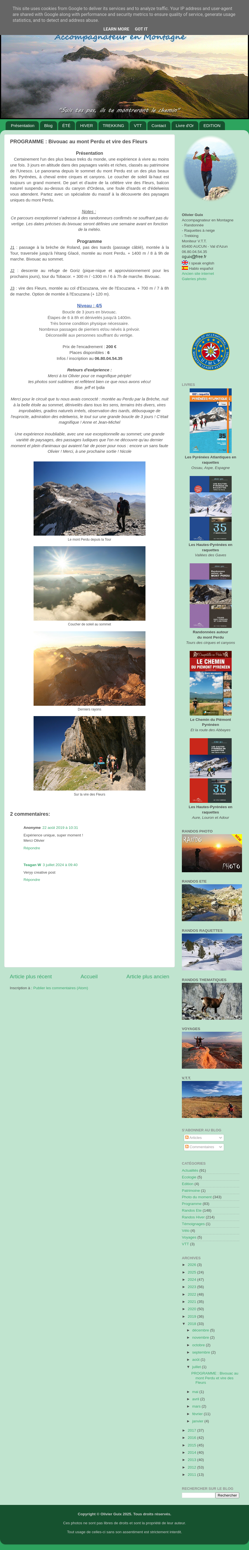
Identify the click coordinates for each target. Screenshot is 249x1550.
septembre (201, 1352)
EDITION (211, 125)
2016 (192, 1438)
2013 (192, 1460)
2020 (192, 1309)
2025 (192, 1272)
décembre (201, 1330)
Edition (187, 1184)
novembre (201, 1337)
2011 (192, 1474)
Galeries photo (194, 279)
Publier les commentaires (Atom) (60, 988)
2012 (192, 1467)
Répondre (32, 848)
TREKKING (113, 125)
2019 (192, 1316)
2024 (192, 1279)
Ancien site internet (198, 273)
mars (197, 1406)
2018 (192, 1324)
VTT (138, 125)
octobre (199, 1345)
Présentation (22, 125)
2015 (192, 1445)
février (198, 1414)
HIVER (86, 125)
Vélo (185, 1230)
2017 (192, 1430)
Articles (193, 1138)
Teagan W (32, 865)
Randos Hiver (193, 1217)
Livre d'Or (185, 125)
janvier (198, 1421)
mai (195, 1392)
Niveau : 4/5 (89, 305)
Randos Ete (192, 1210)
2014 (192, 1452)
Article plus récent (31, 976)
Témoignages (193, 1224)
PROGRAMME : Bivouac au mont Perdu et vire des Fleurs (214, 1377)
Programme (192, 1204)
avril (196, 1399)
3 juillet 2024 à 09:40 (60, 865)
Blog (48, 125)
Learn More (116, 29)
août (196, 1359)
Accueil (89, 976)
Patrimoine (191, 1190)
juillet (197, 1367)
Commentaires (199, 1147)
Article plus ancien (147, 976)
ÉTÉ (66, 125)
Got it (141, 29)
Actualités (190, 1170)
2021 (192, 1302)
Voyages (189, 1237)
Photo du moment (197, 1197)
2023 (192, 1287)
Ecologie (189, 1177)
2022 (192, 1294)
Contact (159, 125)
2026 (192, 1265)
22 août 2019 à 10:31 (60, 828)
